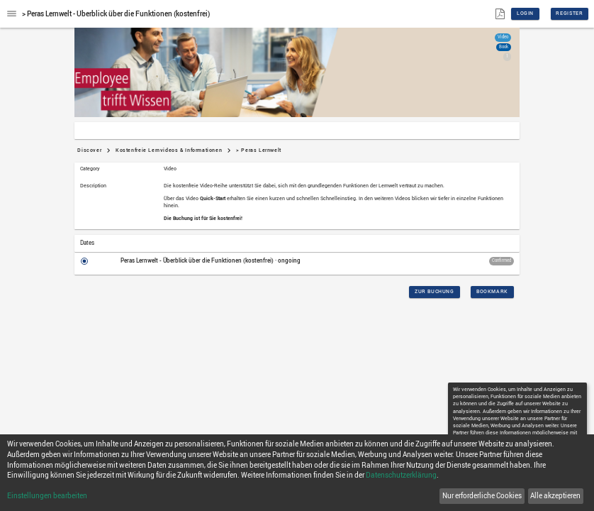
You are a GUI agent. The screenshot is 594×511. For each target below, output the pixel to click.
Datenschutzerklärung (401, 475)
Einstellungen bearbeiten (47, 495)
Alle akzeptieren (555, 495)
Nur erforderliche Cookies (482, 495)
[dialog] (297, 472)
